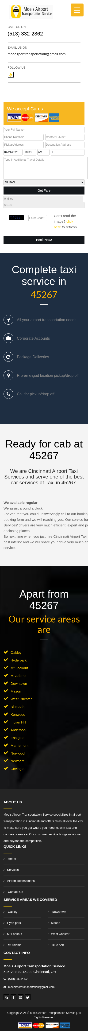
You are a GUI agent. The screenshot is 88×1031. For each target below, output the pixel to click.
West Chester (21, 699)
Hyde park (19, 660)
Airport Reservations (19, 881)
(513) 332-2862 (25, 34)
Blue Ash (17, 707)
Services (11, 869)
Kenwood (18, 714)
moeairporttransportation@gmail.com (37, 54)
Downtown (19, 683)
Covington (19, 769)
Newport (17, 761)
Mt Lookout (19, 668)
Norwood (18, 753)
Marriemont (19, 745)
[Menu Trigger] (77, 10)
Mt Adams (18, 676)
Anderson (18, 730)
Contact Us (13, 892)
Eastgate (17, 738)
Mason (16, 691)
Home (10, 858)
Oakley (16, 652)
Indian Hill (18, 722)
